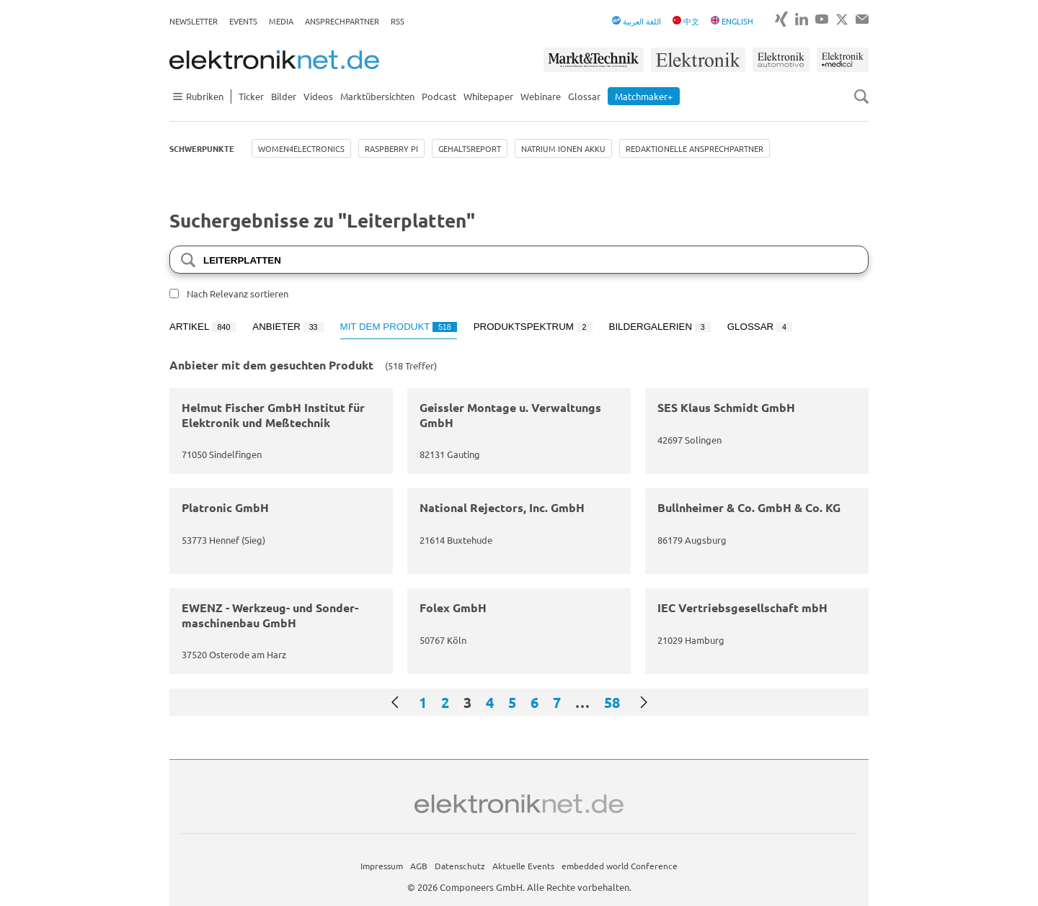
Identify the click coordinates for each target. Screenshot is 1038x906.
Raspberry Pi (391, 148)
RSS (397, 21)
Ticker (251, 96)
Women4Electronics (301, 148)
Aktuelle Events (523, 865)
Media (281, 21)
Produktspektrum (533, 326)
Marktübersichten (377, 96)
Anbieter (287, 326)
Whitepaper (488, 96)
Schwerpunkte (201, 148)
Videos (318, 96)
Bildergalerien (660, 326)
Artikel (202, 326)
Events (243, 21)
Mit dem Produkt (398, 326)
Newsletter (193, 21)
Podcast (439, 96)
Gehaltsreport (469, 148)
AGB (418, 865)
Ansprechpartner (342, 21)
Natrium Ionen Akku (563, 148)
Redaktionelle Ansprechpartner (694, 148)
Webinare (540, 96)
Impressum (381, 865)
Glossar (584, 96)
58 (612, 702)
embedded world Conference (620, 865)
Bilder (283, 96)
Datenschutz (460, 865)
